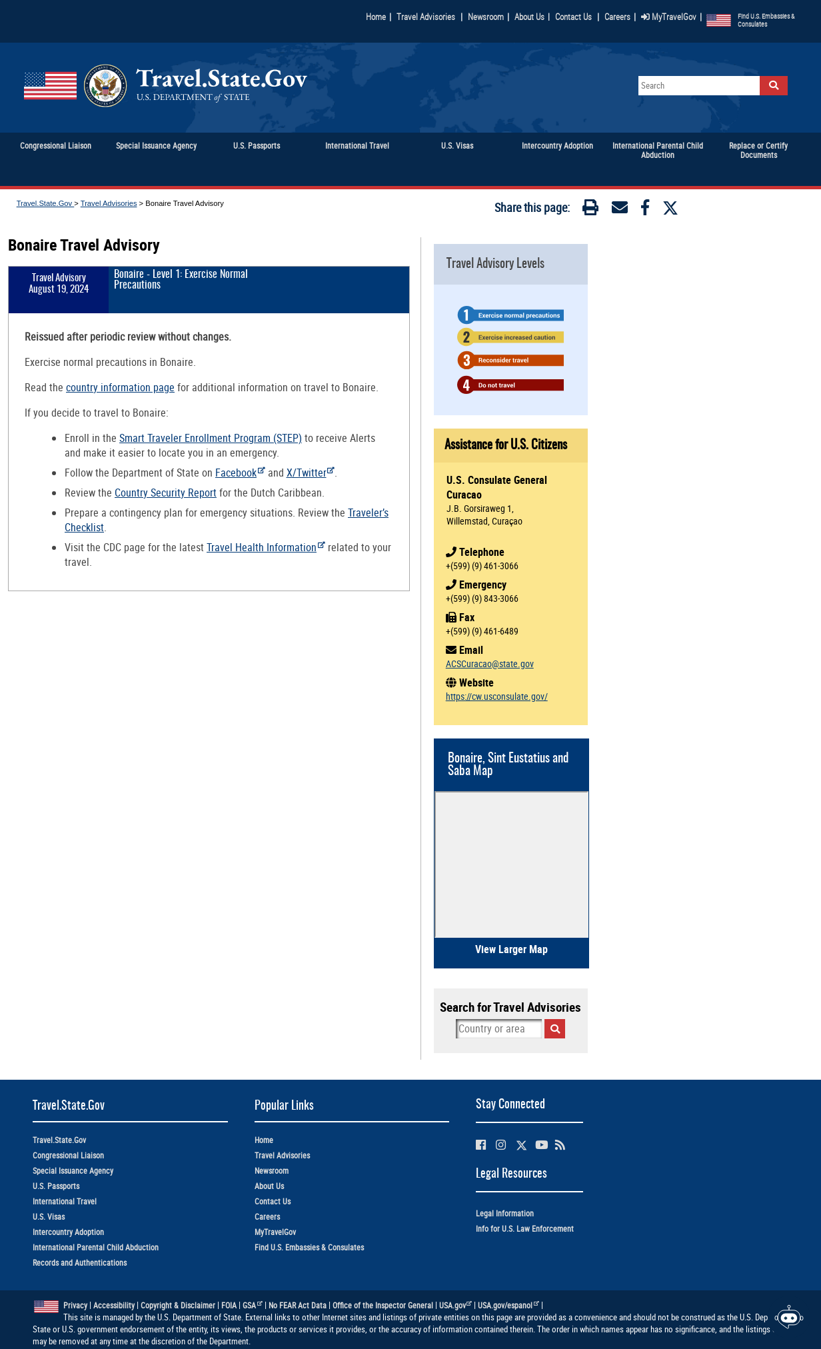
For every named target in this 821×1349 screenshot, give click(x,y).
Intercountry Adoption (68, 1232)
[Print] (590, 210)
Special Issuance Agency (73, 1171)
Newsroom (486, 17)
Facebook (240, 472)
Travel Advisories (426, 17)
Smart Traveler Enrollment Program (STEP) (210, 438)
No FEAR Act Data (298, 1305)
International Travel (65, 1201)
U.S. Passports (56, 1186)
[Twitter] (670, 208)
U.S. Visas (49, 1217)
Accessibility (114, 1305)
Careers (617, 17)
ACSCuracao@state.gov (490, 663)
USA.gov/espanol (508, 1305)
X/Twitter (311, 472)
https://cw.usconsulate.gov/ (497, 696)
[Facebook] (645, 210)
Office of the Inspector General (383, 1305)
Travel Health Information (266, 547)
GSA (253, 1305)
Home (376, 17)
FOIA (229, 1305)
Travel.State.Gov (46, 203)
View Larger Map (511, 949)
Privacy (75, 1305)
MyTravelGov (668, 17)
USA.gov (455, 1305)
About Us (532, 17)
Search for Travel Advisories (510, 1007)
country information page (120, 387)
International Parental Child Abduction (96, 1247)
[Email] (620, 210)
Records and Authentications (80, 1263)
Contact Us (574, 17)
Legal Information (505, 1213)
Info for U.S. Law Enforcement (525, 1229)
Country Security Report (166, 492)
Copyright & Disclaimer (178, 1305)
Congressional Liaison (68, 1155)
